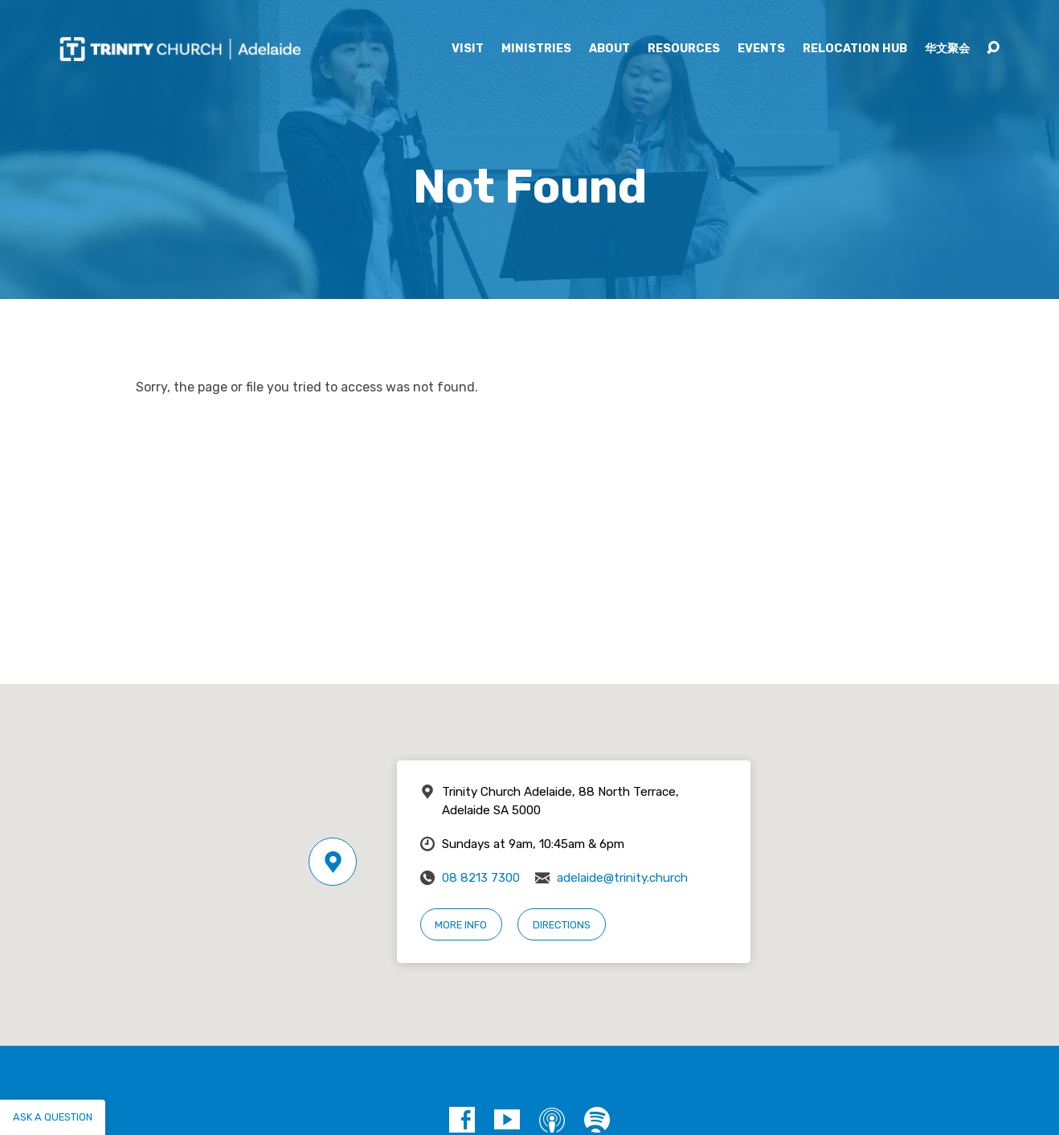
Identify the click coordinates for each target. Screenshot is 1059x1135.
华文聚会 (947, 49)
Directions (562, 925)
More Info (461, 925)
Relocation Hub (855, 49)
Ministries (536, 49)
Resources (684, 49)
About (609, 49)
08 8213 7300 (481, 878)
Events (761, 49)
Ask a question (52, 1117)
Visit (468, 49)
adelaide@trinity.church (622, 878)
